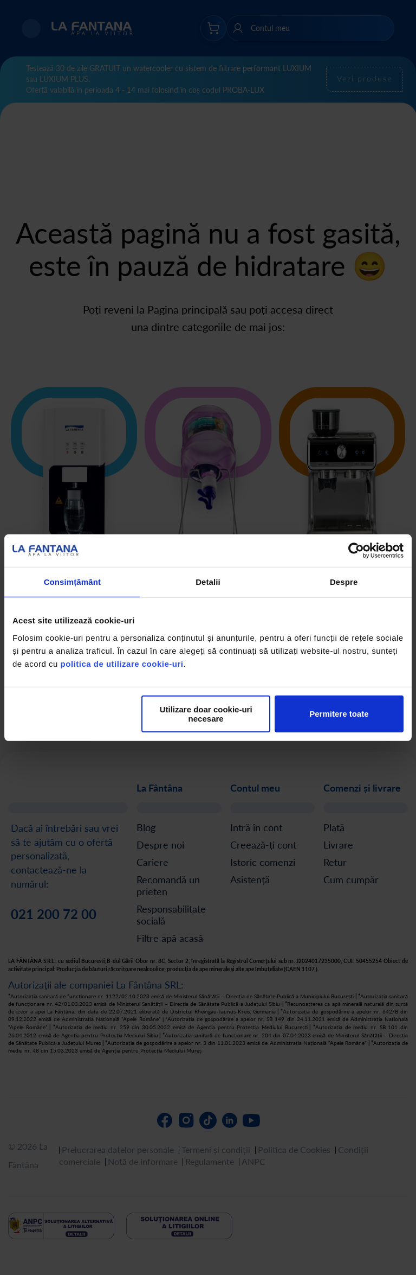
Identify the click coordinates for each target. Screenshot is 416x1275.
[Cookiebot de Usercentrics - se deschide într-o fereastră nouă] (356, 551)
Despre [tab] (344, 581)
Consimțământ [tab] (72, 581)
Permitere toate (338, 713)
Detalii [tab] (208, 581)
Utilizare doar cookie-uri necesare (206, 713)
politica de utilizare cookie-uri (122, 663)
